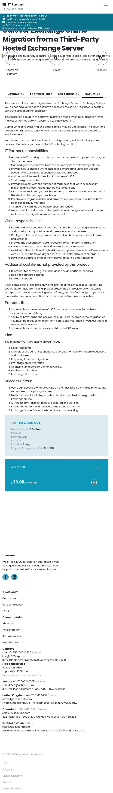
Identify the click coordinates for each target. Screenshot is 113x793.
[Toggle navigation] (106, 7)
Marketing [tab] (92, 94)
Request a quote (12, 604)
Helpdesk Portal (12, 642)
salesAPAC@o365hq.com (18, 685)
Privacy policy (11, 630)
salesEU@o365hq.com (16, 727)
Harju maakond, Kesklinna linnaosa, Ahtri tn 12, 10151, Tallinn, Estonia (43, 730)
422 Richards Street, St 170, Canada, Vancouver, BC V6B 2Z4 (39, 717)
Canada (7, 782)
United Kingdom (12, 776)
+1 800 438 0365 (12, 667)
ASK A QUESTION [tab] (68, 94)
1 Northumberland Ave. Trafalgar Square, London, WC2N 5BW (39, 703)
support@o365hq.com (16, 671)
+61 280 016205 (25, 681)
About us (7, 623)
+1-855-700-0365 (20, 652)
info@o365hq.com (13, 656)
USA (4, 763)
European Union (12, 788)
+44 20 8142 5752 (36, 695)
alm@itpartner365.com (17, 699)
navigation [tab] (15, 94)
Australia (7, 769)
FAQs (5, 611)
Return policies (11, 636)
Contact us (9, 598)
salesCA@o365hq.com (16, 713)
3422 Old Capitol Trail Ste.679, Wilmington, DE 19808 (34, 660)
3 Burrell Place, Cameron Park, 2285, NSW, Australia (33, 689)
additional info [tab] (41, 94)
